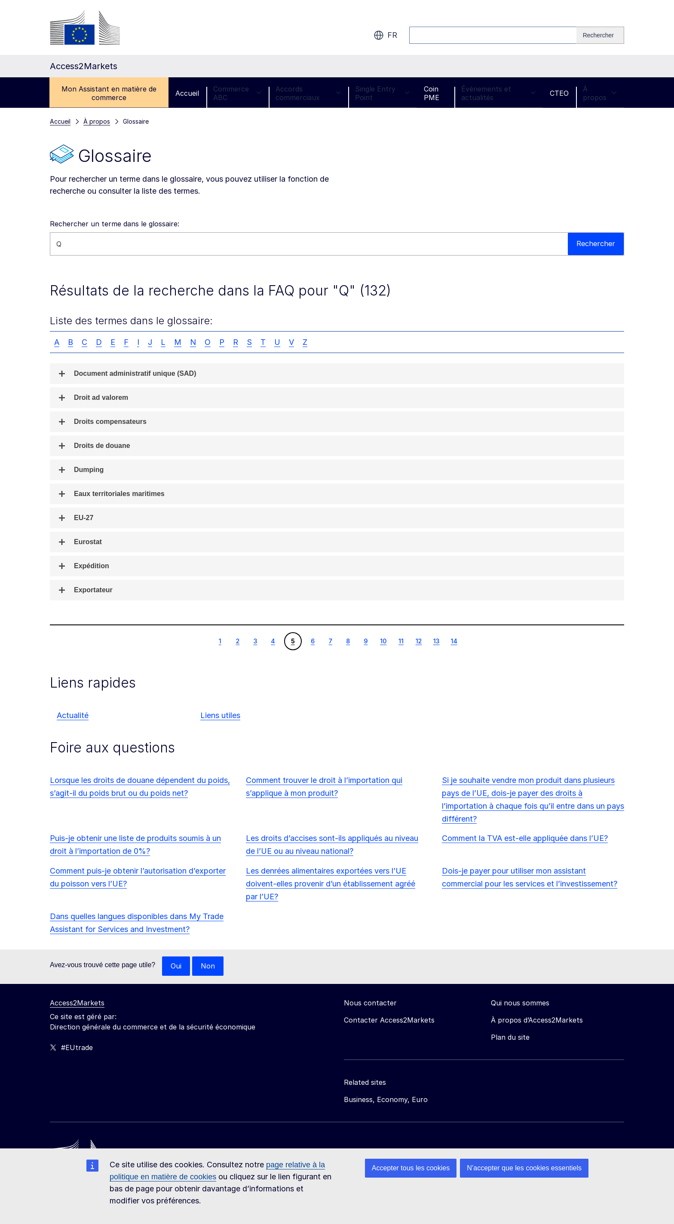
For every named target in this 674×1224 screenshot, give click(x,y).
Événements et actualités (498, 93)
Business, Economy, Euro (386, 1100)
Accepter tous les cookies (411, 1168)
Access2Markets (77, 1003)
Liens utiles (220, 715)
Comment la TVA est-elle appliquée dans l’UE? (525, 838)
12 (418, 641)
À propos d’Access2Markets (537, 1020)
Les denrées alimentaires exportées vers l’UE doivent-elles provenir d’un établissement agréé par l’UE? (330, 883)
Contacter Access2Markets (389, 1020)
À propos (600, 93)
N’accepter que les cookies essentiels (524, 1168)
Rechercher (595, 243)
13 (436, 641)
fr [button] (385, 35)
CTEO (559, 93)
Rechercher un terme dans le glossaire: (114, 223)
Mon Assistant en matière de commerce (108, 93)
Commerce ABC (237, 93)
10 (383, 641)
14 (453, 641)
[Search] (600, 35)
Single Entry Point (382, 93)
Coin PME (431, 93)
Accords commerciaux (308, 93)
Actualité (73, 715)
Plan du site (510, 1037)
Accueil (187, 93)
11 (401, 641)
